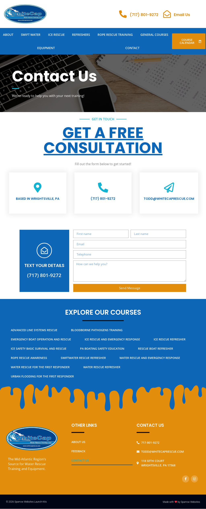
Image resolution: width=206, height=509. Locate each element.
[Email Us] (167, 14)
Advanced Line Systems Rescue (34, 333)
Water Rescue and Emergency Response (149, 361)
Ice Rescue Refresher (169, 342)
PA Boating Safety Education (102, 351)
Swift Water (30, 35)
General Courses (154, 35)
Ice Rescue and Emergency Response (112, 342)
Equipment (46, 48)
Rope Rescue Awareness (29, 361)
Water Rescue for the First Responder (40, 370)
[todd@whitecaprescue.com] (169, 188)
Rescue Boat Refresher (155, 351)
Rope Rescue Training (115, 35)
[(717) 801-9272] (123, 14)
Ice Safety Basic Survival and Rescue (38, 351)
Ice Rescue (56, 35)
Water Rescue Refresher (101, 370)
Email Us (182, 15)
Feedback (78, 454)
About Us (78, 444)
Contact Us (80, 463)
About (8, 35)
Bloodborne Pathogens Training (97, 333)
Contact (132, 48)
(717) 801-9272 (144, 15)
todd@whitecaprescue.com (169, 200)
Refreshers (81, 35)
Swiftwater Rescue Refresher (83, 361)
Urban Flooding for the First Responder (42, 379)
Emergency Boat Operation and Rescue (41, 342)
